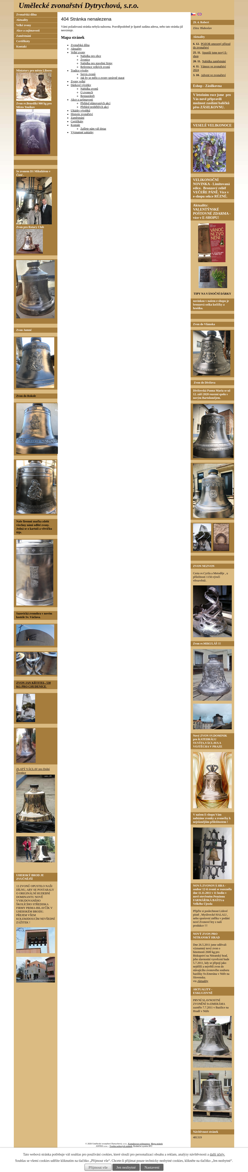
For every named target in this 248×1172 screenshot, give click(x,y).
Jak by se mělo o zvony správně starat (102, 77)
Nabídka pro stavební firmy (96, 63)
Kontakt (75, 125)
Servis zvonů (87, 74)
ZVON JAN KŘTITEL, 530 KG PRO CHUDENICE (33, 684)
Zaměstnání (77, 117)
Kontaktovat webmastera (139, 1143)
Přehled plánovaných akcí (95, 103)
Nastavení (152, 1167)
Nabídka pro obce (90, 56)
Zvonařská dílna (80, 45)
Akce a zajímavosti (82, 99)
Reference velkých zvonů (95, 67)
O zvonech (86, 92)
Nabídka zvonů (89, 88)
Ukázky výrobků (80, 110)
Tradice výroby (79, 70)
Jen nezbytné (126, 1167)
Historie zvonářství (82, 114)
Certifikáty (77, 121)
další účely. (217, 1154)
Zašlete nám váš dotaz (93, 128)
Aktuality (76, 48)
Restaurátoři (87, 96)
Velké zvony (78, 52)
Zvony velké (78, 81)
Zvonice (85, 59)
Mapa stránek (157, 1143)
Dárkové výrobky (81, 85)
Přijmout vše (98, 1167)
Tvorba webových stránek (120, 1146)
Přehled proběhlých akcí (94, 107)
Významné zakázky (82, 132)
